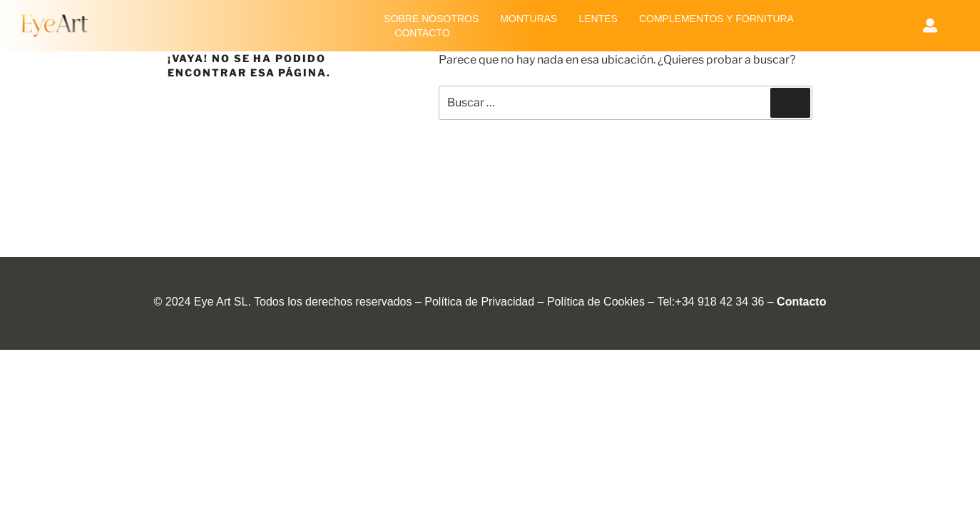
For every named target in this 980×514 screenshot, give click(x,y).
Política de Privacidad (479, 302)
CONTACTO (421, 33)
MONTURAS (528, 18)
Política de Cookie (593, 302)
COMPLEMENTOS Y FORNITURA (716, 18)
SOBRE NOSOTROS (431, 18)
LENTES (597, 18)
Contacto (801, 302)
